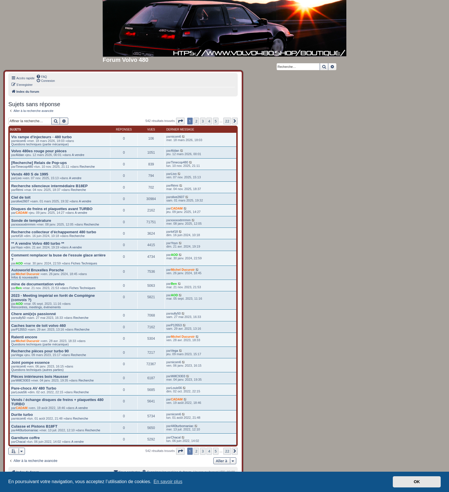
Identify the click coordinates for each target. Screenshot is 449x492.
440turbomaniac (27, 430)
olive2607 (22, 201)
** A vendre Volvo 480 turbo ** (37, 243)
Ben (19, 288)
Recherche (87, 166)
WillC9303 (23, 380)
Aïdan (20, 155)
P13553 (21, 329)
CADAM (22, 212)
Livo (19, 178)
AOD (19, 263)
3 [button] (203, 121)
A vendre (78, 155)
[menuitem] (41, 76)
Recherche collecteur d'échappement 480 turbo (53, 232)
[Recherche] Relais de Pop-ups (39, 163)
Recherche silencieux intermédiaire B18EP (49, 186)
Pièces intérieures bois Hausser (39, 376)
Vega (19, 355)
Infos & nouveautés (24, 277)
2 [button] (196, 121)
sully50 (21, 317)
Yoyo (19, 247)
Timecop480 (24, 166)
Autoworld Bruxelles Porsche (37, 270)
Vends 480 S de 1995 (29, 174)
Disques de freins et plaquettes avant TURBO (52, 209)
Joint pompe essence (30, 362)
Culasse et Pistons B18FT (34, 426)
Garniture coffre (25, 438)
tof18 (19, 236)
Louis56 (21, 392)
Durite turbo (22, 414)
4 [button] (209, 121)
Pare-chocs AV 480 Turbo (33, 388)
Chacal (21, 441)
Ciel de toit (20, 197)
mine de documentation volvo (38, 284)
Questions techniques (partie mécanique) (40, 144)
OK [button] (417, 481)
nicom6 (21, 141)
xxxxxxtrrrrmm (26, 224)
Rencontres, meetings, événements (36, 307)
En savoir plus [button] (167, 481)
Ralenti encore (24, 337)
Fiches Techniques (84, 263)
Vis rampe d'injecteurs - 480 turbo (41, 137)
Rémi (19, 189)
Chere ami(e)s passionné (33, 314)
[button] (180, 121)
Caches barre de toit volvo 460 (38, 325)
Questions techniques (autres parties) (37, 370)
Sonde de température (31, 220)
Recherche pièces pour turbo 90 (40, 351)
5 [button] (216, 121)
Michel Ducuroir (28, 274)
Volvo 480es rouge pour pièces (39, 151)
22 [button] (227, 121)
